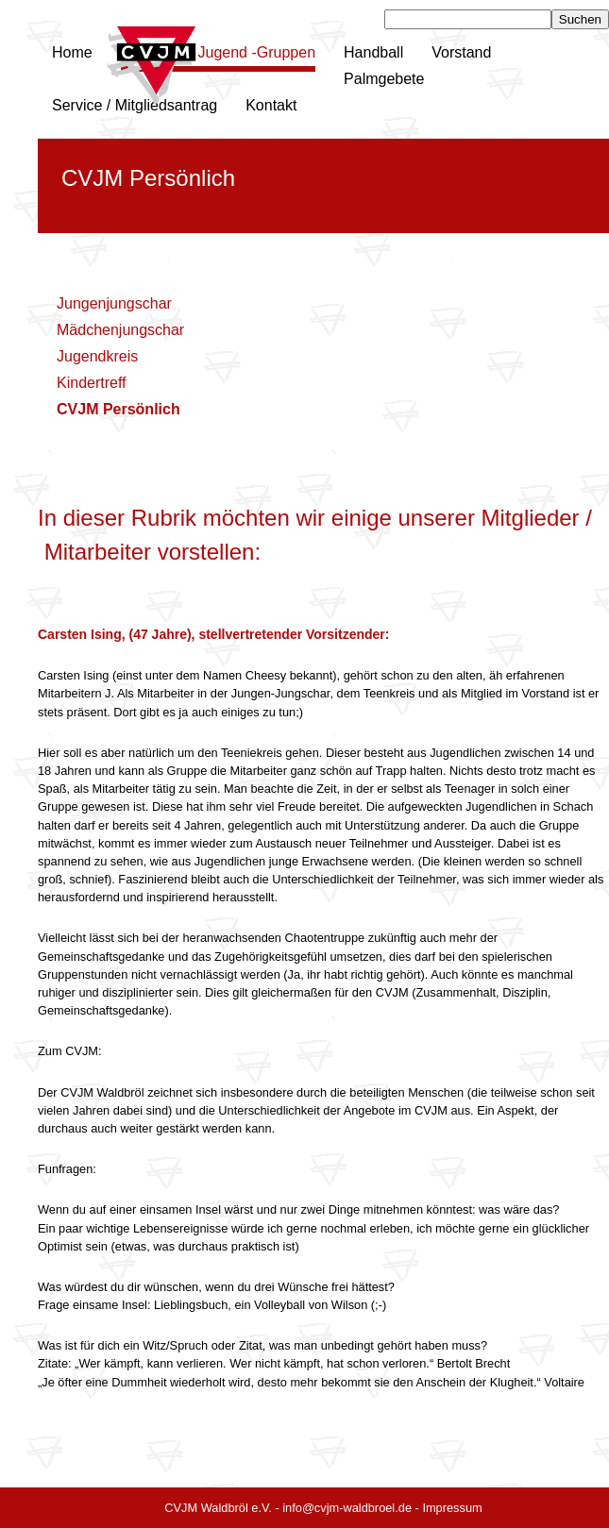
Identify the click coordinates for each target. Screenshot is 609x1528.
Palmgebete (384, 79)
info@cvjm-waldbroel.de (347, 1508)
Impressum (452, 1508)
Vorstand (461, 52)
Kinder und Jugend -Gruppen (218, 52)
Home (72, 52)
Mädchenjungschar (120, 330)
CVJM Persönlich (118, 409)
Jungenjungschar (114, 303)
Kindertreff (92, 383)
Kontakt (270, 105)
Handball (373, 52)
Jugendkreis (97, 356)
